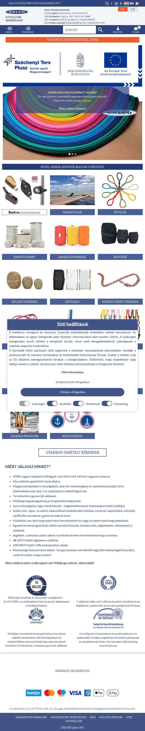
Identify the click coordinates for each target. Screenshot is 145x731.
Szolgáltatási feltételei (107, 708)
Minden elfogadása (72, 392)
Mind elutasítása (72, 372)
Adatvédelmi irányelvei (77, 708)
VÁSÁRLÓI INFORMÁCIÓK (31, 717)
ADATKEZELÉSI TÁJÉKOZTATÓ (68, 717)
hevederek (34, 515)
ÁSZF (93, 717)
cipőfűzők (19, 515)
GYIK (129, 717)
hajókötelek (115, 510)
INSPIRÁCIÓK (74, 721)
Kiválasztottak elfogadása (72, 382)
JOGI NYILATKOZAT (111, 717)
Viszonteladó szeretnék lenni (72, 40)
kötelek (89, 510)
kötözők (129, 510)
